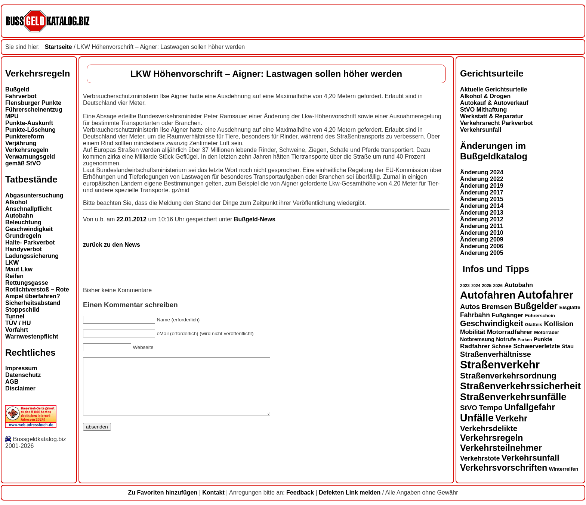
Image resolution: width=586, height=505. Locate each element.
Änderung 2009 (481, 239)
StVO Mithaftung (483, 109)
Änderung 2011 (481, 226)
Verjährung (21, 143)
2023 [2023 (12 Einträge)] (465, 285)
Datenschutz (23, 375)
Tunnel (14, 316)
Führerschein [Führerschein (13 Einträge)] (540, 315)
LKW (12, 262)
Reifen (14, 276)
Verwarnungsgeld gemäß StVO (30, 159)
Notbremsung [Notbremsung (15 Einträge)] (477, 339)
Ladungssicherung (32, 256)
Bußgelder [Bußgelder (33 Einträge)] (536, 306)
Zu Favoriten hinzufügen (162, 492)
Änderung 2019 (481, 186)
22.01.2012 (132, 219)
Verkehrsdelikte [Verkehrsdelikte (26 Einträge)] (488, 428)
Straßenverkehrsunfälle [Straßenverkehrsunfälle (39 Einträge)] (513, 397)
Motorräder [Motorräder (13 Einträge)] (546, 332)
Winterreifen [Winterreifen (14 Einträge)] (564, 469)
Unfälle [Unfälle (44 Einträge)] (477, 418)
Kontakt (213, 492)
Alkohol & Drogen (485, 96)
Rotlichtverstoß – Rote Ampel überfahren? (37, 292)
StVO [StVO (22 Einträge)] (468, 408)
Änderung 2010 (481, 233)
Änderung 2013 (481, 212)
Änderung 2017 (481, 192)
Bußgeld (17, 89)
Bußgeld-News (254, 219)
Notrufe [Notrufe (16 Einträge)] (506, 339)
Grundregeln (23, 236)
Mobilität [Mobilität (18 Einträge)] (472, 331)
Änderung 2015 (481, 199)
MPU (12, 116)
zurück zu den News (111, 244)
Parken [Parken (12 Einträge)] (525, 339)
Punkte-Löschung (30, 130)
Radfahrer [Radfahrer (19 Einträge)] (475, 346)
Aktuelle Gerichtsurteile (493, 89)
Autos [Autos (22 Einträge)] (470, 307)
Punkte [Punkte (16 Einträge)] (543, 339)
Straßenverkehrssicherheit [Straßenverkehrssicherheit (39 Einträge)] (520, 386)
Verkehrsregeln (27, 150)
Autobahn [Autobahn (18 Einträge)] (518, 284)
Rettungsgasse (26, 283)
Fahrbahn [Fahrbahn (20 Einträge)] (475, 315)
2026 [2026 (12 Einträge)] (498, 285)
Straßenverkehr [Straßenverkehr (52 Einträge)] (500, 365)
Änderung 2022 (481, 179)
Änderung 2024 (481, 172)
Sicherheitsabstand (33, 303)
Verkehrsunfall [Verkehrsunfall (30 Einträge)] (530, 457)
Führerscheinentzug (33, 109)
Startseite (58, 47)
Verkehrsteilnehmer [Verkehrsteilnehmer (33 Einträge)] (501, 448)
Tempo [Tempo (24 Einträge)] (491, 407)
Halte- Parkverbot (30, 242)
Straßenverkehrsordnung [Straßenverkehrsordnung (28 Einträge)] (508, 375)
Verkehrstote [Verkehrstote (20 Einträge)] (480, 458)
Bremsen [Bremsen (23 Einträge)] (497, 307)
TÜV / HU (18, 323)
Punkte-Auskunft (29, 123)
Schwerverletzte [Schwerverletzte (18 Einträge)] (536, 346)
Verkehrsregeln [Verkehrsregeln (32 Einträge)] (491, 438)
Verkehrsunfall (480, 130)
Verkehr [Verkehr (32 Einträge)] (512, 418)
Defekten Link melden (349, 492)
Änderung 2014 (481, 206)
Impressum (21, 368)
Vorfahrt (16, 330)
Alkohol (16, 202)
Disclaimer (20, 388)
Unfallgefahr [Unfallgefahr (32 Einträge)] (529, 407)
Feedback (300, 492)
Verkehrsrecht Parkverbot (496, 123)
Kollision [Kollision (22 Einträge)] (559, 324)
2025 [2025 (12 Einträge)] (486, 285)
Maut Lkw (19, 269)
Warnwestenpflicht (31, 336)
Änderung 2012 (481, 219)
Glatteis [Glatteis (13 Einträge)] (533, 324)
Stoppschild (22, 309)
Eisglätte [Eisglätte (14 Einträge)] (569, 307)
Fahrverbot (21, 96)
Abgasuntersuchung (34, 195)
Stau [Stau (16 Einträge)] (568, 346)
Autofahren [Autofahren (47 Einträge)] (488, 295)
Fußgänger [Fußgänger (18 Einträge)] (507, 315)
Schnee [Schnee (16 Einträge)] (502, 346)
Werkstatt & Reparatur (491, 116)
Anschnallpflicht (28, 209)
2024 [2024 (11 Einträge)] (475, 285)
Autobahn (19, 215)
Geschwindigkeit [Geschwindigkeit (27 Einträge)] (491, 323)
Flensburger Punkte (33, 103)
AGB (12, 381)
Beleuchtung (23, 222)
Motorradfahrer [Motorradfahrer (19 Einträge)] (510, 332)
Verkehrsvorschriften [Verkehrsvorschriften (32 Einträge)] (503, 468)
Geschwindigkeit (29, 229)
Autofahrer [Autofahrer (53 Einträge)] (545, 295)
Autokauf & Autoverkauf (494, 103)
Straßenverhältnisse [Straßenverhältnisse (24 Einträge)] (495, 354)
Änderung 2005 (481, 253)
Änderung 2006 (481, 246)
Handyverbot (23, 249)
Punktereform (24, 136)
